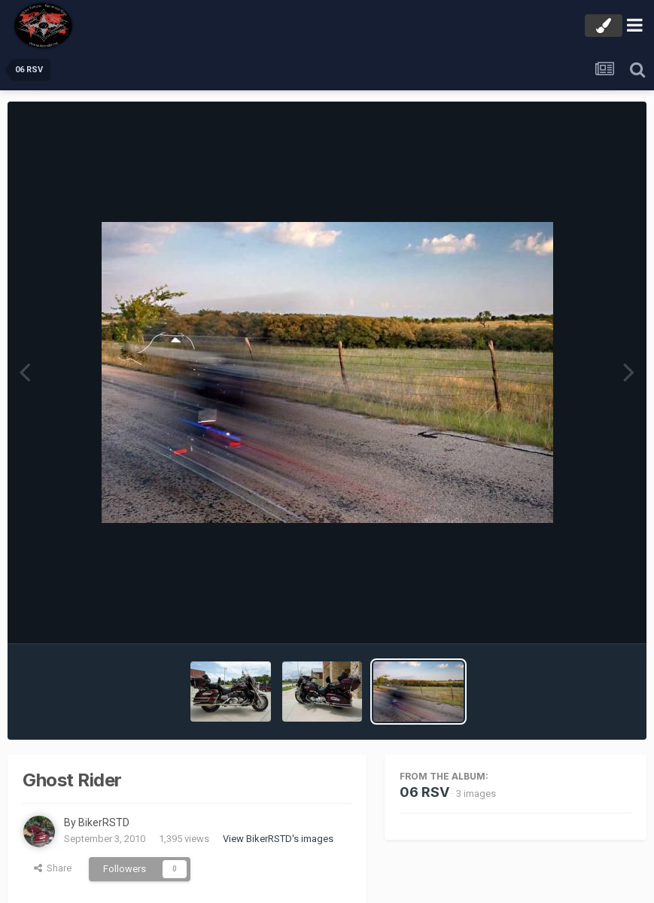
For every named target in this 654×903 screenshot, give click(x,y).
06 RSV (424, 792)
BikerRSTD (103, 822)
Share (52, 868)
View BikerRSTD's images (278, 838)
